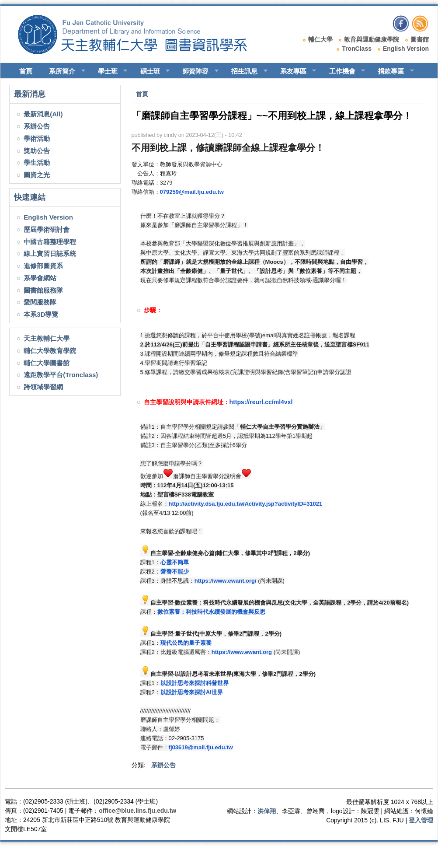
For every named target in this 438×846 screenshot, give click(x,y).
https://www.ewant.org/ (226, 580)
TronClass (357, 48)
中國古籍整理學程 (50, 241)
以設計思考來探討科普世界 (194, 683)
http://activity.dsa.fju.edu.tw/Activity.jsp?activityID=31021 (246, 503)
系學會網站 (40, 278)
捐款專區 (392, 71)
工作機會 (343, 71)
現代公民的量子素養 (186, 643)
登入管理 (421, 820)
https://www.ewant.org (242, 652)
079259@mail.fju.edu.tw (192, 192)
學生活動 (37, 162)
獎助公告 (37, 150)
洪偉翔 (266, 811)
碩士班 (151, 71)
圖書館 (419, 39)
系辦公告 (37, 126)
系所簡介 (63, 71)
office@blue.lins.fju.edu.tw (137, 810)
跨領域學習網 (43, 387)
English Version (406, 48)
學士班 (109, 71)
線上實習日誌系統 (50, 253)
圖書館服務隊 (43, 290)
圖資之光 (37, 174)
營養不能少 (174, 571)
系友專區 (294, 71)
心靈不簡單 (174, 562)
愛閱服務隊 (40, 302)
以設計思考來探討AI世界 (191, 692)
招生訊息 (245, 71)
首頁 (25, 71)
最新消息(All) (43, 114)
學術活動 (37, 138)
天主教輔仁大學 (47, 338)
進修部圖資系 (43, 265)
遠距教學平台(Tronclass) (61, 374)
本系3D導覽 (41, 314)
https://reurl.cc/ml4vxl (261, 402)
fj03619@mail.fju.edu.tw (201, 747)
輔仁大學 (320, 39)
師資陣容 (196, 71)
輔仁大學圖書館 (47, 363)
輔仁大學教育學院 (50, 350)
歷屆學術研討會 (47, 229)
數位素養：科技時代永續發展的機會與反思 (211, 611)
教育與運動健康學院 (371, 39)
